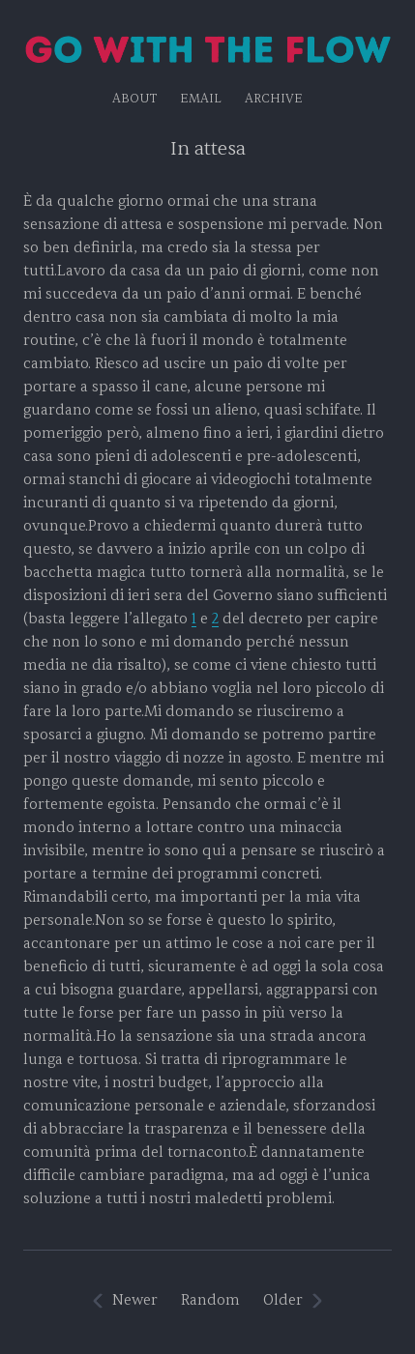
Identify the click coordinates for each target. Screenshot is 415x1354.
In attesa (208, 148)
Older (283, 1300)
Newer (135, 1300)
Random (210, 1300)
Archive (274, 98)
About (134, 98)
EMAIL (201, 98)
